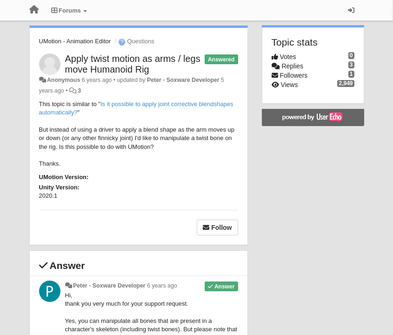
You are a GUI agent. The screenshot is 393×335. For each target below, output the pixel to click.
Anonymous (63, 80)
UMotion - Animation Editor (75, 41)
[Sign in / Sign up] (351, 10)
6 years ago (162, 285)
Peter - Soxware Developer (183, 80)
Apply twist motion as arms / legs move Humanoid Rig (132, 64)
